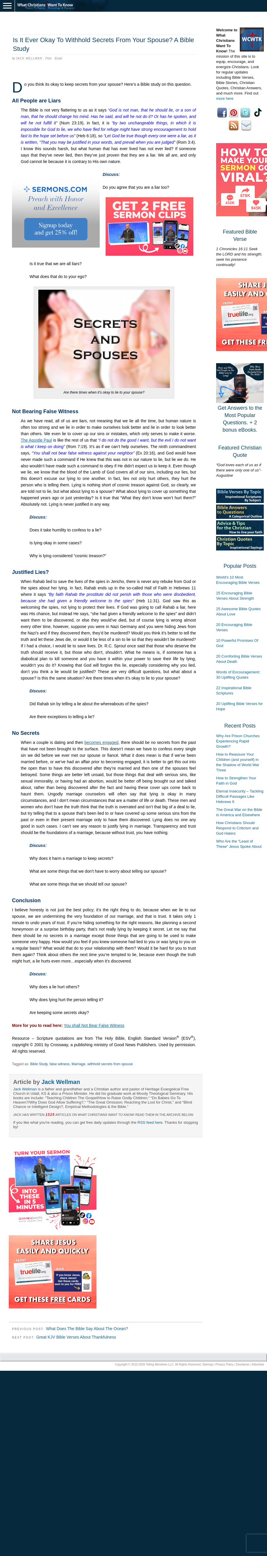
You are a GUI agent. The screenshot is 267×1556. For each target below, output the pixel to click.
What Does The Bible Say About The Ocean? (87, 1328)
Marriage (78, 1064)
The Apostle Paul (36, 440)
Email (58, 58)
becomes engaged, (102, 742)
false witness (59, 1064)
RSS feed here (149, 1122)
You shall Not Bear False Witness (94, 1025)
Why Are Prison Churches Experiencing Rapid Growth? (238, 741)
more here (224, 98)
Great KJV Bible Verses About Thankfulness (76, 1337)
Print (48, 58)
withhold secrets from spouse (110, 1064)
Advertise (258, 1364)
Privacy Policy (225, 1364)
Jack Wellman (29, 58)
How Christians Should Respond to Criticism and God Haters (237, 828)
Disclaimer (243, 1364)
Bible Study (39, 1064)
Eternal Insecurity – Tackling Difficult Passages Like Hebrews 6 (239, 796)
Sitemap (207, 1364)
